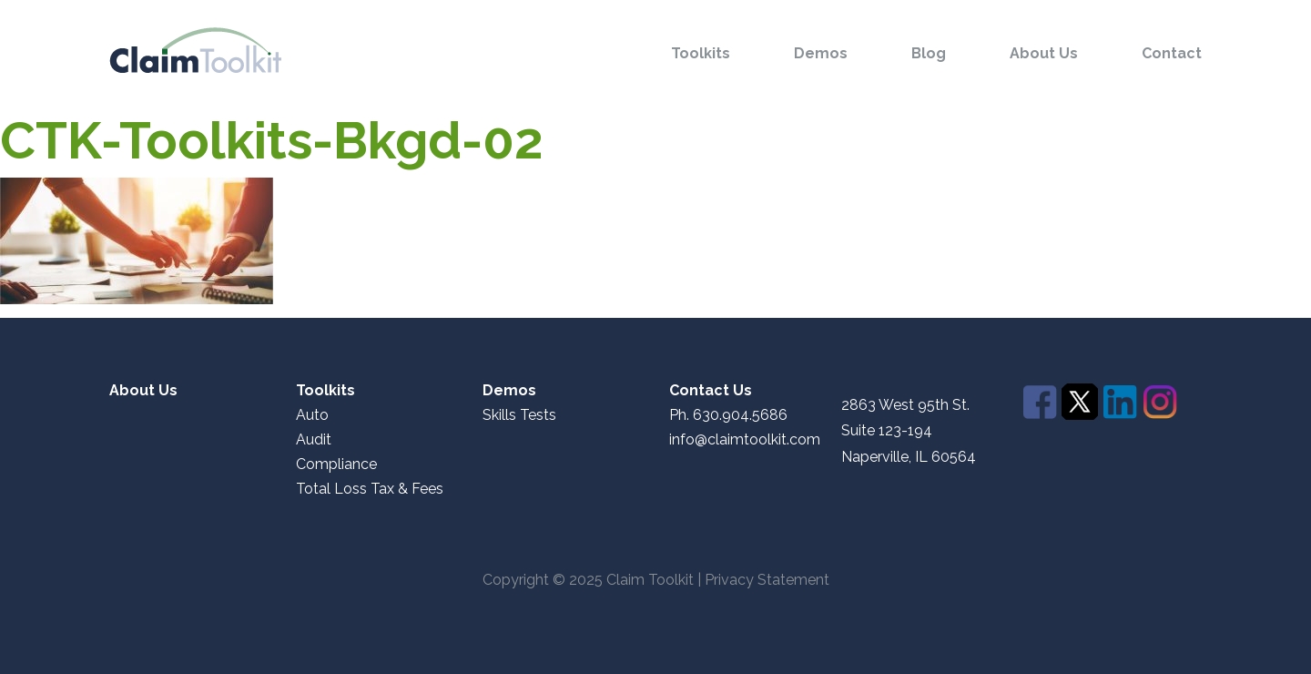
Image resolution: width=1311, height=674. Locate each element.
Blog (928, 53)
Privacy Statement (767, 579)
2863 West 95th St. (905, 405)
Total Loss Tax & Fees (369, 489)
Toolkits (700, 53)
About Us (1044, 53)
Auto (312, 415)
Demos (821, 53)
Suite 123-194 (886, 430)
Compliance (336, 464)
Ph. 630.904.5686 (728, 415)
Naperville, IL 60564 (908, 457)
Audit (313, 440)
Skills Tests (519, 415)
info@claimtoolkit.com (744, 440)
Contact (1172, 53)
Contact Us (710, 390)
